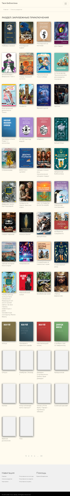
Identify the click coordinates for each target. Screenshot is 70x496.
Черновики (5, 482)
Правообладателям (42, 476)
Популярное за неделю (26, 479)
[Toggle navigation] (65, 3)
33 (41, 456)
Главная (5, 9)
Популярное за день (25, 482)
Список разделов (16, 9)
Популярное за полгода (26, 476)
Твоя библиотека (9, 3)
